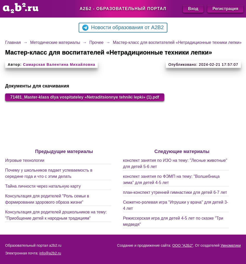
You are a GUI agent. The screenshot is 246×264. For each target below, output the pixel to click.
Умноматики (230, 245)
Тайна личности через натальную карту (43, 186)
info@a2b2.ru (50, 253)
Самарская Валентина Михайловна (59, 64)
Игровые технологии (24, 160)
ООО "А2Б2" (182, 245)
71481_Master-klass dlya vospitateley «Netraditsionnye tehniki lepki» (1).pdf (84, 97)
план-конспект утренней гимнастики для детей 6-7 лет (175, 192)
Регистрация (225, 8)
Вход (193, 8)
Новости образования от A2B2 (123, 28)
